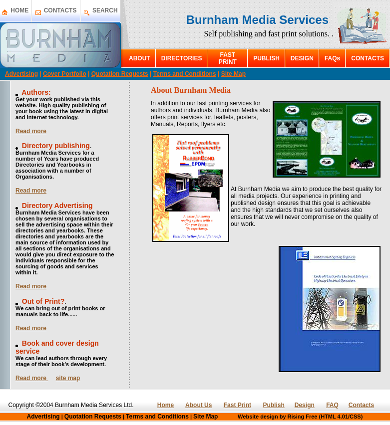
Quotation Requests (119, 73)
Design (305, 405)
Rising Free (303, 417)
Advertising (21, 73)
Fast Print (237, 405)
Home (165, 405)
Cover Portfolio (64, 73)
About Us (198, 405)
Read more (30, 131)
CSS (355, 417)
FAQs (332, 58)
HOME (19, 10)
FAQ (332, 405)
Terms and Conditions (184, 73)
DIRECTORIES (181, 58)
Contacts (361, 405)
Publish (273, 405)
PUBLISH (266, 58)
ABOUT (139, 58)
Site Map (233, 73)
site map (68, 378)
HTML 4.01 (334, 417)
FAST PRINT (228, 58)
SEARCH (105, 10)
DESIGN (302, 58)
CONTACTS (60, 10)
